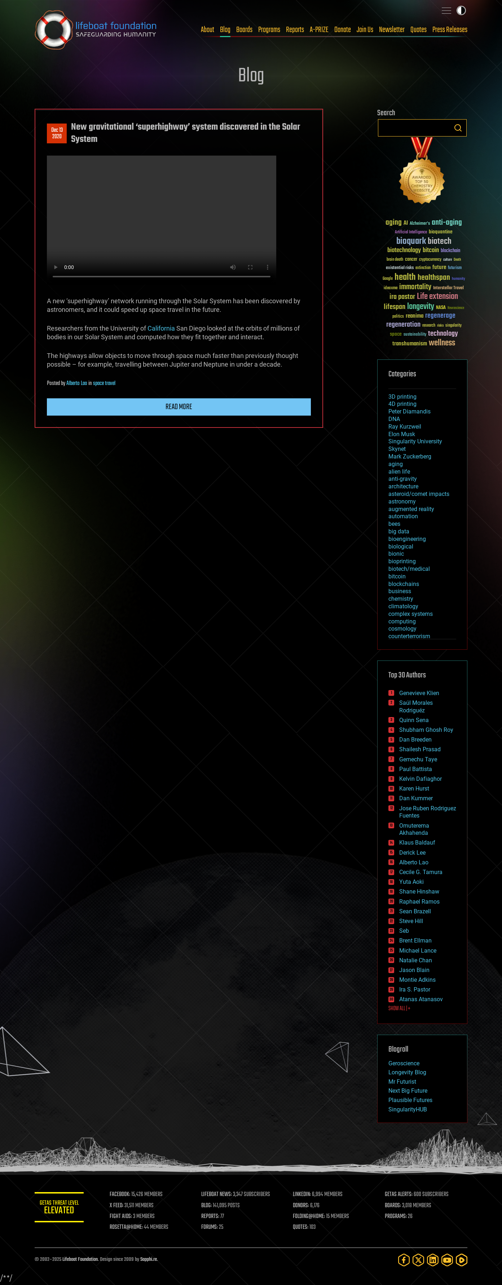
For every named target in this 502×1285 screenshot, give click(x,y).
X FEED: (118, 1205)
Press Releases (449, 30)
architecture (403, 486)
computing (402, 621)
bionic (396, 553)
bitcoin (397, 576)
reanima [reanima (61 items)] (414, 316)
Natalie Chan (415, 960)
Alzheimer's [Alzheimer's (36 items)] (420, 224)
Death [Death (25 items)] (457, 260)
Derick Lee (412, 852)
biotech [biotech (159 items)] (440, 241)
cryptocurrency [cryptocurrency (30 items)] (430, 260)
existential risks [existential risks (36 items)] (400, 268)
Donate (342, 30)
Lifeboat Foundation (80, 1259)
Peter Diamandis (409, 411)
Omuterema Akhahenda (414, 829)
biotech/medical (409, 568)
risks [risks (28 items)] (440, 325)
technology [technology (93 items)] (443, 334)
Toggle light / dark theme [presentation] (461, 10)
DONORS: (302, 1205)
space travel (104, 383)
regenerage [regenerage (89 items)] (440, 316)
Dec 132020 (57, 133)
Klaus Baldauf (417, 842)
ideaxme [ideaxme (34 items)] (390, 288)
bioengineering (407, 539)
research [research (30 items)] (428, 325)
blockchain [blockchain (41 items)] (450, 251)
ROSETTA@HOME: (127, 1227)
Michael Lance (417, 950)
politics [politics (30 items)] (398, 316)
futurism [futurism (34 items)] (455, 268)
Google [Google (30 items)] (388, 279)
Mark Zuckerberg (409, 456)
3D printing (402, 396)
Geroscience (403, 1063)
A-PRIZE (319, 30)
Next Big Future (407, 1090)
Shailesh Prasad (420, 749)
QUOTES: (301, 1227)
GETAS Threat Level (59, 1208)
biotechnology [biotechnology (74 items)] (404, 250)
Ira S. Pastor (414, 989)
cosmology (402, 628)
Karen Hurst (414, 788)
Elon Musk (401, 434)
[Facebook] (404, 1260)
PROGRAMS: (396, 1216)
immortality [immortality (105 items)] (415, 287)
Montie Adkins (417, 979)
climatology (403, 606)
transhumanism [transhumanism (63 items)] (409, 343)
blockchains (403, 584)
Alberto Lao (76, 383)
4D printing (402, 403)
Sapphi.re (148, 1259)
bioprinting (402, 561)
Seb (404, 930)
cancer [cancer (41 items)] (411, 260)
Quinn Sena (414, 720)
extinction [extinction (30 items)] (423, 268)
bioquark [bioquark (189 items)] (411, 241)
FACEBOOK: (121, 1194)
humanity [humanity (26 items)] (458, 279)
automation (403, 516)
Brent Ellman (415, 940)
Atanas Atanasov (421, 999)
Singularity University (415, 441)
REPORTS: (211, 1216)
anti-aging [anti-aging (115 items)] (447, 222)
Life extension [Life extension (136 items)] (437, 296)
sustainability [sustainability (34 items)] (415, 334)
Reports (295, 30)
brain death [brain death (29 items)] (395, 260)
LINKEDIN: (303, 1194)
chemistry (400, 598)
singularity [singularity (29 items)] (453, 325)
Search (458, 127)
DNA (394, 419)
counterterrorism (409, 636)
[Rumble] (461, 1260)
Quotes (418, 30)
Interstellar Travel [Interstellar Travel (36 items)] (448, 288)
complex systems (410, 613)
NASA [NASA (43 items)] (441, 308)
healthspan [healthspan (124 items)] (434, 277)
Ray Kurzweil (404, 426)
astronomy (402, 501)
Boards (244, 30)
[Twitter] (418, 1260)
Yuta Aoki (411, 881)
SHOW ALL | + (399, 1008)
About (207, 30)
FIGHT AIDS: (122, 1216)
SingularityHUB (407, 1109)
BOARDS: (393, 1205)
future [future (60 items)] (439, 267)
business (399, 591)
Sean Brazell (415, 911)
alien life (399, 471)
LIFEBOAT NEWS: (217, 1194)
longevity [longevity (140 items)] (420, 307)
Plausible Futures (410, 1100)
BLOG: (207, 1205)
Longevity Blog (407, 1072)
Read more (179, 407)
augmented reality (411, 509)
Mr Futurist (402, 1081)
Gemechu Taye (418, 759)
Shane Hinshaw (419, 891)
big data (398, 531)
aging (395, 464)
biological (400, 546)
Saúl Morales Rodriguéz (416, 706)
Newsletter (392, 30)
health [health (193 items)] (405, 277)
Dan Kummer (416, 798)
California (161, 328)
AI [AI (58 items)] (406, 223)
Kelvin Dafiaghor (420, 778)
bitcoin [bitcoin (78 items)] (431, 250)
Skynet (397, 449)
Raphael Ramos (419, 901)
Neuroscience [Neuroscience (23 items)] (456, 308)
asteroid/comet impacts (418, 494)
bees (394, 523)
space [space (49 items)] (396, 334)
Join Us (365, 30)
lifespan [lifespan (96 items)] (394, 307)
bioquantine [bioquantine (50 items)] (441, 232)
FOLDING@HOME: (310, 1216)
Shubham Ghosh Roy (426, 729)
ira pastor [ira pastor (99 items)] (402, 297)
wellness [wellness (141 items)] (442, 343)
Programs (269, 30)
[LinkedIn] (433, 1260)
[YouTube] (447, 1260)
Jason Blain (414, 970)
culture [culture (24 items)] (447, 260)
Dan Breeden (415, 739)
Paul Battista (415, 769)
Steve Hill (411, 921)
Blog (225, 30)
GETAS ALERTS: (399, 1194)
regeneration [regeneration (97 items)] (403, 325)
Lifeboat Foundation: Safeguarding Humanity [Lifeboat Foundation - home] (96, 30)
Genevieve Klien (419, 693)
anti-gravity (402, 478)
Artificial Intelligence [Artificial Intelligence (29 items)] (411, 232)
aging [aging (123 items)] (394, 222)
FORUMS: (210, 1227)
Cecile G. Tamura (420, 872)
